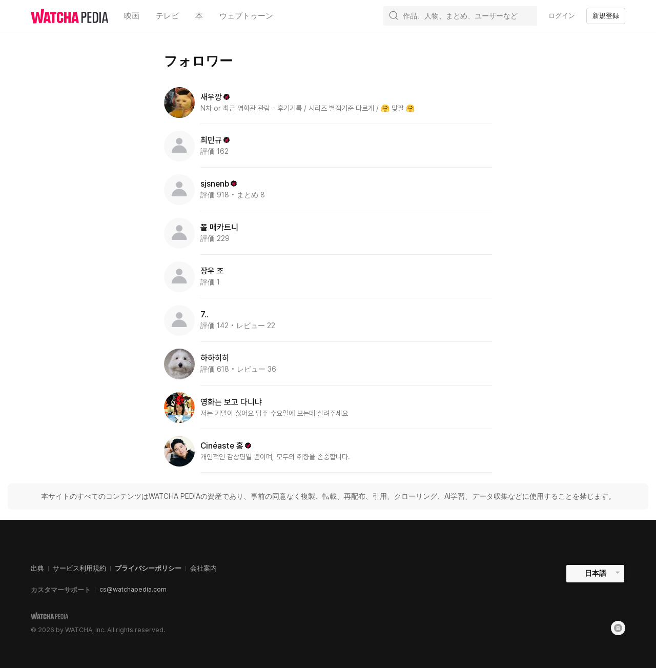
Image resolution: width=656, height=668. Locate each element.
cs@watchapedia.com (133, 589)
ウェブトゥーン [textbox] (246, 16)
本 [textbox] (199, 16)
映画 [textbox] (131, 16)
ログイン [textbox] (561, 15)
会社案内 (203, 568)
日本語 (595, 573)
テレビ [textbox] (167, 16)
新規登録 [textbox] (605, 15)
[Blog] (618, 628)
